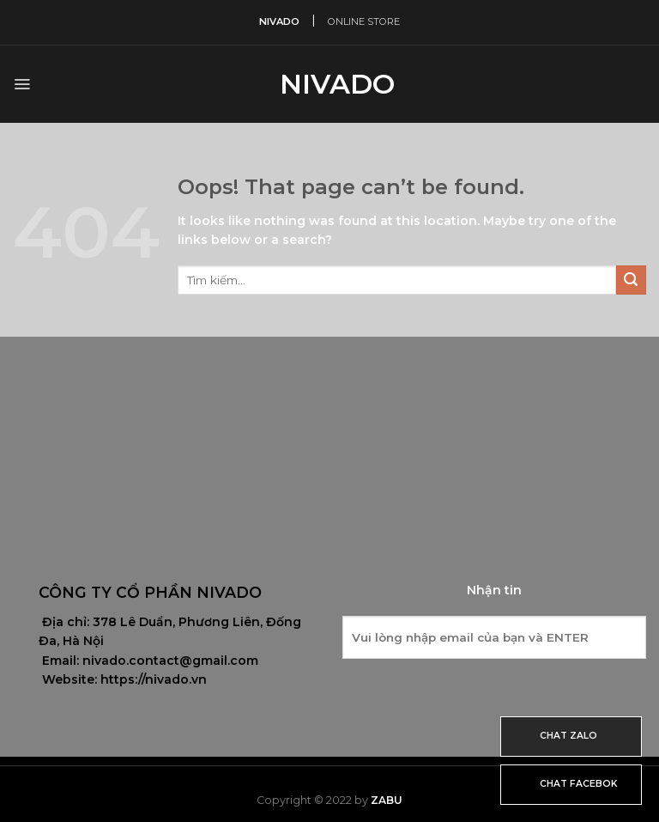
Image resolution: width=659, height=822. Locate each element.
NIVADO (279, 21)
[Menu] (22, 84)
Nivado (329, 84)
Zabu (386, 800)
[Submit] (631, 280)
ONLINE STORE (364, 21)
